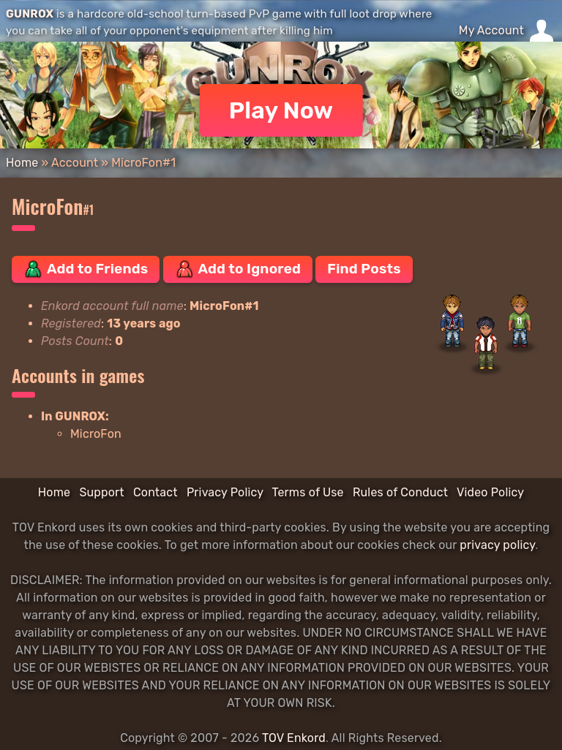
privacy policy (497, 545)
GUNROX (29, 13)
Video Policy (490, 492)
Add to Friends (85, 269)
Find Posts (363, 268)
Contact (155, 492)
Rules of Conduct (400, 492)
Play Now (281, 110)
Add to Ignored (238, 269)
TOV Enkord (294, 738)
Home (22, 163)
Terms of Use (308, 492)
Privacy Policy (225, 492)
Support (101, 492)
